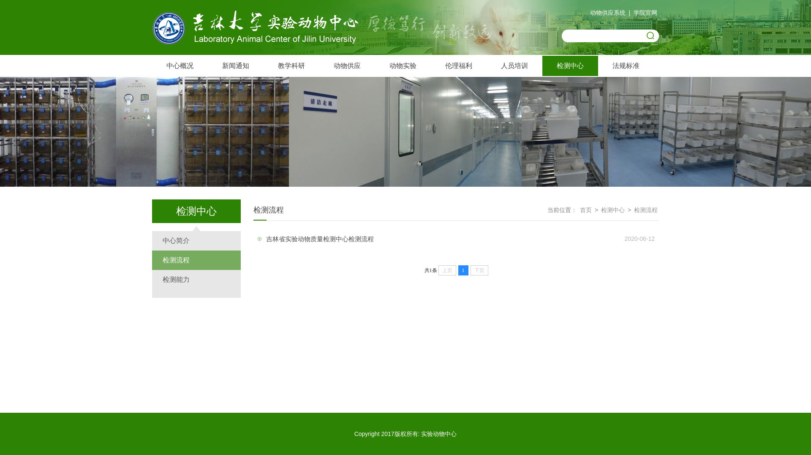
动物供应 (347, 65)
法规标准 (626, 65)
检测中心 (570, 65)
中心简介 (176, 240)
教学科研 (291, 65)
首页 (586, 210)
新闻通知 (235, 65)
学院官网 (645, 12)
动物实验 (402, 65)
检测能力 (176, 279)
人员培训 (514, 65)
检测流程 (176, 260)
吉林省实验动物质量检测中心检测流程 (320, 238)
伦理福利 (458, 65)
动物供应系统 (608, 12)
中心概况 (179, 65)
